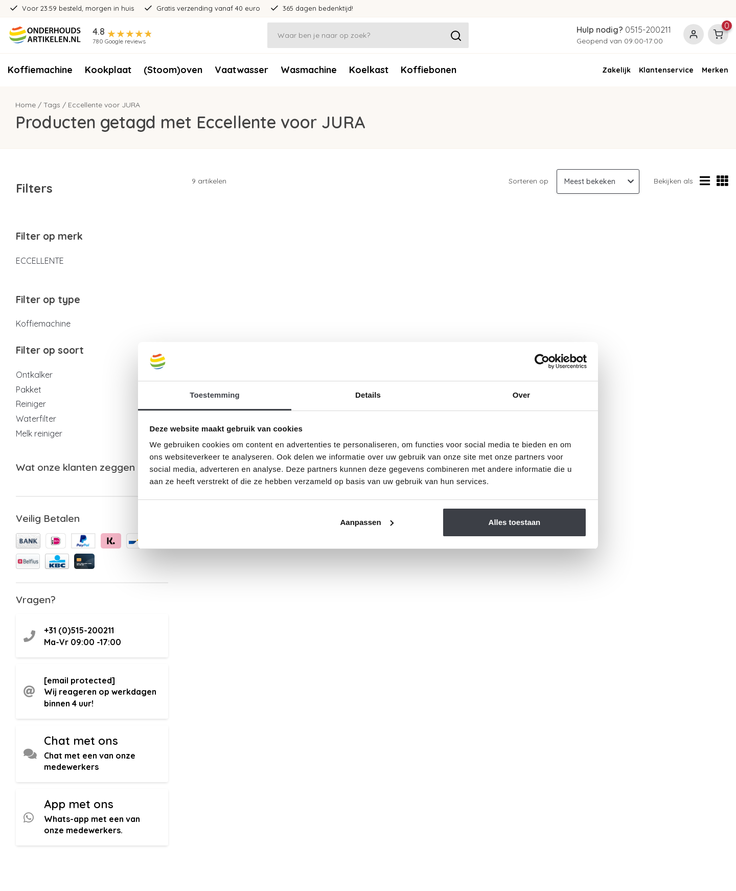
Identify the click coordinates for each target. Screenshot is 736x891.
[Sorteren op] (598, 181)
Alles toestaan (515, 522)
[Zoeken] (368, 35)
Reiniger (31, 404)
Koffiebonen (428, 70)
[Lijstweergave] (705, 181)
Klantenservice (666, 70)
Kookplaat (108, 70)
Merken (715, 70)
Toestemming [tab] (215, 395)
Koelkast (368, 70)
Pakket (28, 389)
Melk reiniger (39, 433)
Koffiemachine (40, 70)
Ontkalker (34, 375)
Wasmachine (309, 70)
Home (25, 104)
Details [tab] (368, 395)
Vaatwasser (241, 70)
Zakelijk (616, 70)
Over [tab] (522, 395)
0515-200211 (648, 30)
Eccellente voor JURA (104, 104)
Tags (51, 104)
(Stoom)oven (173, 70)
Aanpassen (367, 522)
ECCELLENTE (40, 261)
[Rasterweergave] (722, 181)
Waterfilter (36, 419)
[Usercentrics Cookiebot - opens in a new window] (542, 361)
